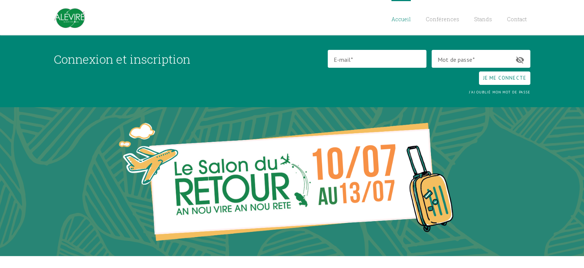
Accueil (401, 19)
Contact (517, 19)
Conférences (442, 19)
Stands (483, 19)
